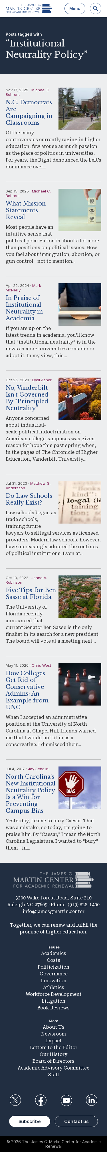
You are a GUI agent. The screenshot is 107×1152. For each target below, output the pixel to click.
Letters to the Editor (53, 1047)
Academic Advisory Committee (53, 1068)
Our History (53, 1054)
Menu (74, 8)
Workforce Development (54, 994)
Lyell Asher (42, 380)
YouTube (66, 1100)
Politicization (53, 967)
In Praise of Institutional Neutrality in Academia (24, 308)
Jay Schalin (38, 768)
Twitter (15, 1100)
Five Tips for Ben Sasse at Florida (31, 593)
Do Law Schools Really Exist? (29, 499)
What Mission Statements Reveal (26, 210)
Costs (53, 960)
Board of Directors (53, 1061)
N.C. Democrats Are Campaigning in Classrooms (29, 112)
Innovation (53, 980)
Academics (53, 953)
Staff (53, 1074)
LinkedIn (91, 1100)
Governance (54, 974)
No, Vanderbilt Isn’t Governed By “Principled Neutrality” (27, 398)
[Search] (95, 8)
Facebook (41, 1100)
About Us (53, 1027)
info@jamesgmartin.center (53, 911)
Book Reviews (53, 1008)
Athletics (53, 987)
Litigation (53, 1001)
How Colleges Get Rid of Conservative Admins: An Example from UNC (27, 690)
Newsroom (53, 1034)
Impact (53, 1040)
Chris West (41, 665)
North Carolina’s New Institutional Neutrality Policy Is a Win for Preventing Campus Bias (31, 793)
